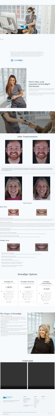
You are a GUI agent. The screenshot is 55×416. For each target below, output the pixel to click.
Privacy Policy (15, 412)
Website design (50, 415)
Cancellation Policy (20, 412)
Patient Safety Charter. (26, 412)
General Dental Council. (33, 412)
